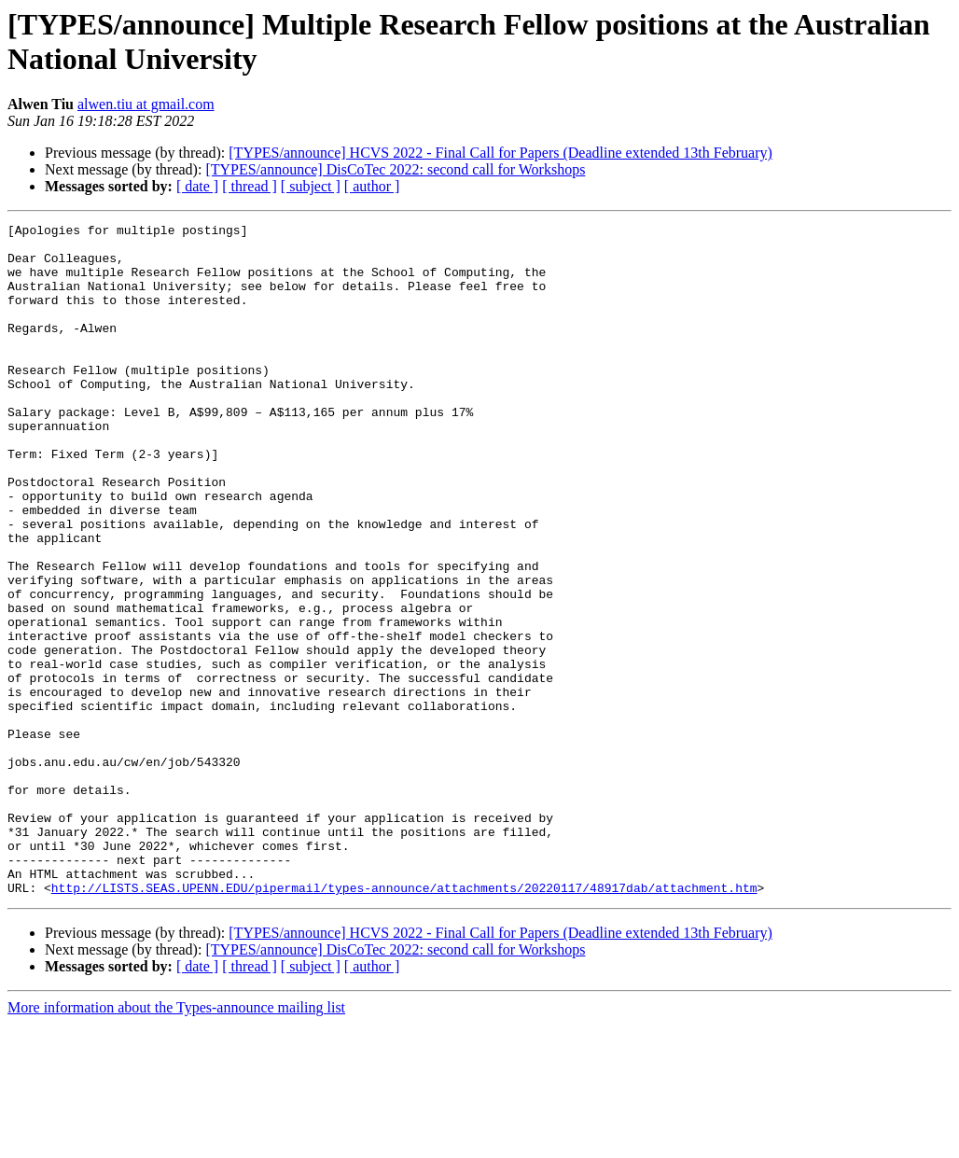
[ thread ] (249, 186)
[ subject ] (311, 186)
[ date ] (197, 186)
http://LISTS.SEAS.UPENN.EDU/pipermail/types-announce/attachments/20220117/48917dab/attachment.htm (404, 1021)
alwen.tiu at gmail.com (146, 104)
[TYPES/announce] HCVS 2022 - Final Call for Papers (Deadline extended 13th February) (500, 152)
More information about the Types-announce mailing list (176, 1142)
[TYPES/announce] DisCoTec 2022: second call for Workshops (395, 169)
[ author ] (372, 186)
